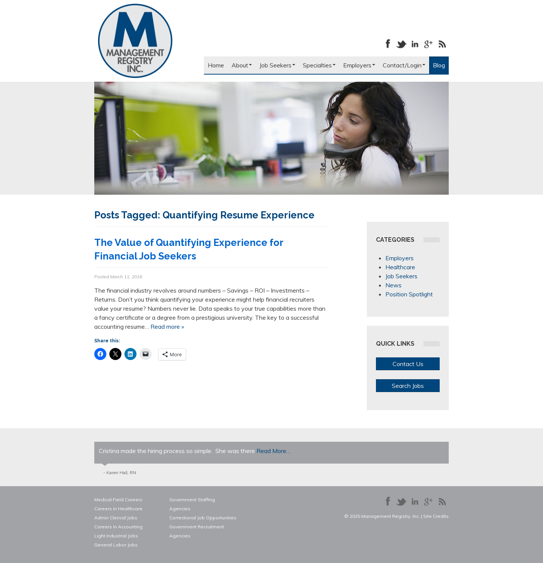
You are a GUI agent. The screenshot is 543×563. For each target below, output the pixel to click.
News (393, 285)
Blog (439, 65)
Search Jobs (408, 385)
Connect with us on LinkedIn (415, 44)
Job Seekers (277, 65)
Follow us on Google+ (428, 44)
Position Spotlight (409, 294)
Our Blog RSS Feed (442, 44)
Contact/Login (404, 65)
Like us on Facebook (388, 44)
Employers (359, 65)
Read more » (167, 326)
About (242, 65)
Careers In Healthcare (118, 508)
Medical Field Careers (118, 499)
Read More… (273, 451)
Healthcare (400, 267)
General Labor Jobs (116, 545)
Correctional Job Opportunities (202, 517)
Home (216, 65)
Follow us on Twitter (401, 44)
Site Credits (436, 516)
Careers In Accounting (118, 526)
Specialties (319, 65)
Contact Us (408, 364)
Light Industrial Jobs (116, 536)
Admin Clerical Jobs (115, 517)
